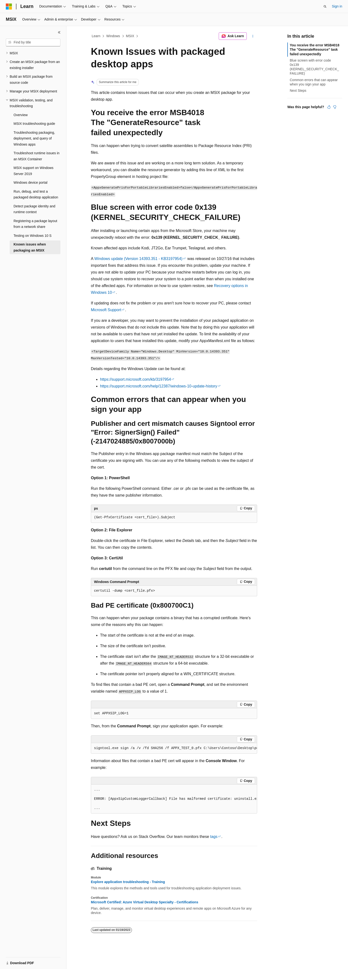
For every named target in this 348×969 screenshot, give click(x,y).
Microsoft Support (106, 310)
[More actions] (253, 36)
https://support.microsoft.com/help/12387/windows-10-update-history (158, 386)
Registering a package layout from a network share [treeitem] (35, 224)
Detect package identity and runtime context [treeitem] (34, 209)
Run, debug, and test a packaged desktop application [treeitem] (36, 194)
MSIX (130, 36)
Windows (113, 36)
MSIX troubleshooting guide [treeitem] (34, 124)
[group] (174, 748)
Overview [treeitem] (21, 115)
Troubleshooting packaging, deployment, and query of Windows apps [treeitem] (34, 138)
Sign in (337, 6)
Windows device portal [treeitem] (30, 182)
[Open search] (325, 6)
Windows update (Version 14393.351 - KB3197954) (138, 259)
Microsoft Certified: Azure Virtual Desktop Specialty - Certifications (144, 902)
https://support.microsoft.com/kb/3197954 (135, 379)
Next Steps (298, 90)
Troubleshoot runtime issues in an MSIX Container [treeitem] (36, 156)
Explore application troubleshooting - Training (128, 882)
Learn (96, 36)
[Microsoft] (9, 6)
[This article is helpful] (329, 107)
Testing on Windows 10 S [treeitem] (32, 236)
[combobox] (33, 42)
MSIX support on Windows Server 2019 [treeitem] (33, 171)
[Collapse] (59, 32)
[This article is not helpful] (335, 107)
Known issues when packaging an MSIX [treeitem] (30, 247)
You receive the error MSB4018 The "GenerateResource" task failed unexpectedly (314, 49)
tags (214, 837)
